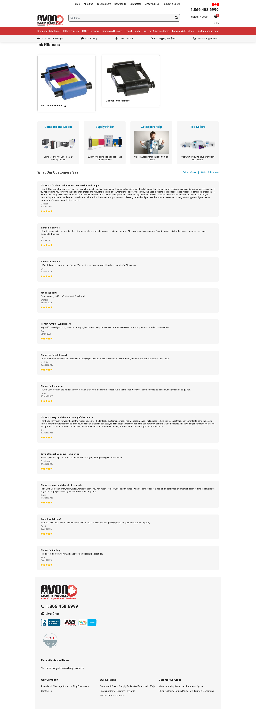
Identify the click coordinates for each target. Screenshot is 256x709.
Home (77, 4)
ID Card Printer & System (112, 679)
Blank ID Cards (132, 31)
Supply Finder (126, 670)
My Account (165, 670)
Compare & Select (109, 670)
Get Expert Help (141, 670)
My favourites (152, 4)
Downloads (120, 4)
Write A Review (210, 156)
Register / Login (199, 16)
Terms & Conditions (204, 675)
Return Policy (181, 675)
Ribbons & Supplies (112, 31)
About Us (88, 4)
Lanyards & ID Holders (183, 31)
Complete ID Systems (48, 31)
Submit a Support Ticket (206, 38)
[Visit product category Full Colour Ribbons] (57, 75)
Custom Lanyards (126, 675)
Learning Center (108, 675)
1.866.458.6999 (62, 590)
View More (189, 156)
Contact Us (135, 4)
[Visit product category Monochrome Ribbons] (104, 74)
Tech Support (104, 4)
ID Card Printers (71, 31)
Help (191, 675)
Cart (216, 22)
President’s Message (52, 670)
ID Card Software (90, 31)
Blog (75, 670)
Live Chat (52, 598)
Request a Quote (171, 4)
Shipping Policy (166, 675)
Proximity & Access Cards (156, 31)
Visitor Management (208, 31)
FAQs (152, 670)
